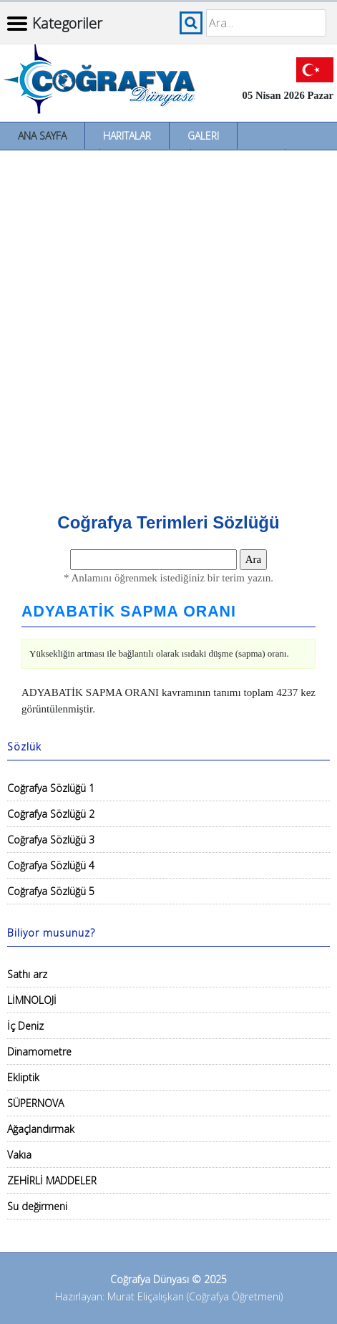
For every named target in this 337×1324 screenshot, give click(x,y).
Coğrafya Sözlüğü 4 (50, 865)
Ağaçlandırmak (40, 1129)
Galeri (203, 135)
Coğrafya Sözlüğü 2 (50, 814)
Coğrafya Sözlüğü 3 (50, 839)
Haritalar (127, 135)
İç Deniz (25, 1026)
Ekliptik (23, 1077)
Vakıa (19, 1154)
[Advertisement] (168, 326)
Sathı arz (27, 974)
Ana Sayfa (42, 135)
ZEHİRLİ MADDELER (52, 1180)
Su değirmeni (37, 1206)
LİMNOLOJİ (32, 1000)
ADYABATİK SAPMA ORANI (128, 611)
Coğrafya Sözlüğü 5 (50, 891)
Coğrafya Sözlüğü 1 (50, 788)
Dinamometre (39, 1051)
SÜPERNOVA (35, 1103)
